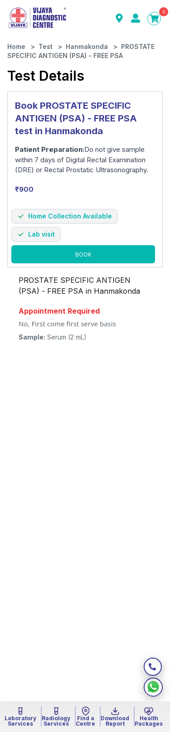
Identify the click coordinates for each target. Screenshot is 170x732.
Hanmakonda (87, 46)
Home (16, 46)
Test (46, 46)
